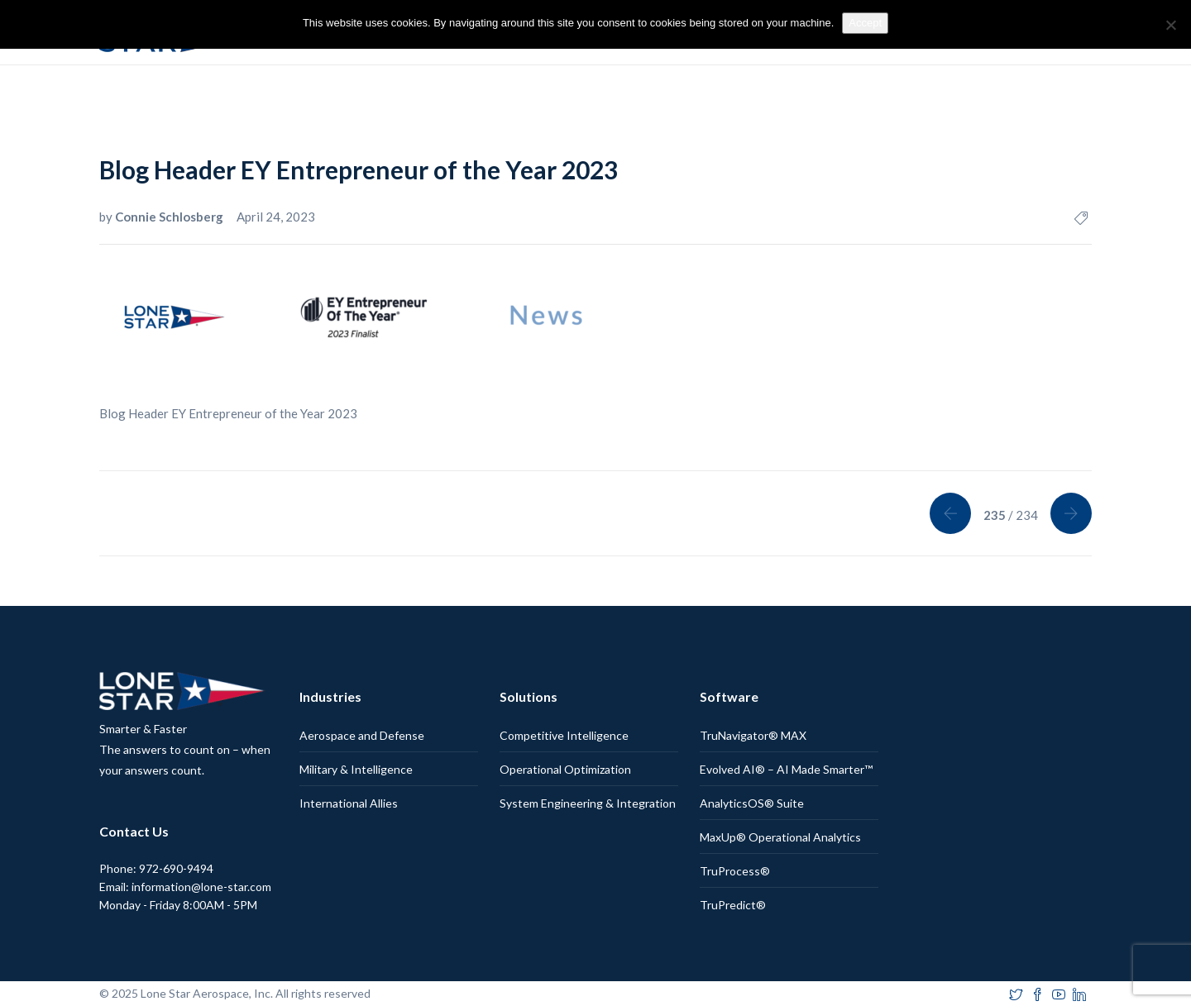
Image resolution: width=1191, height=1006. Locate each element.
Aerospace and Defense (361, 735)
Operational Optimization (565, 769)
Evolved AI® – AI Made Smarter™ (786, 769)
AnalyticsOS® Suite (752, 803)
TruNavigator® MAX (753, 735)
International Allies (348, 803)
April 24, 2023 (276, 216)
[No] (1170, 25)
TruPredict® (733, 905)
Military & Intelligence (356, 769)
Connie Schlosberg (170, 216)
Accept (865, 23)
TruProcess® (735, 871)
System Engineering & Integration (588, 803)
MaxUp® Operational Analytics (780, 837)
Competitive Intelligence (564, 735)
